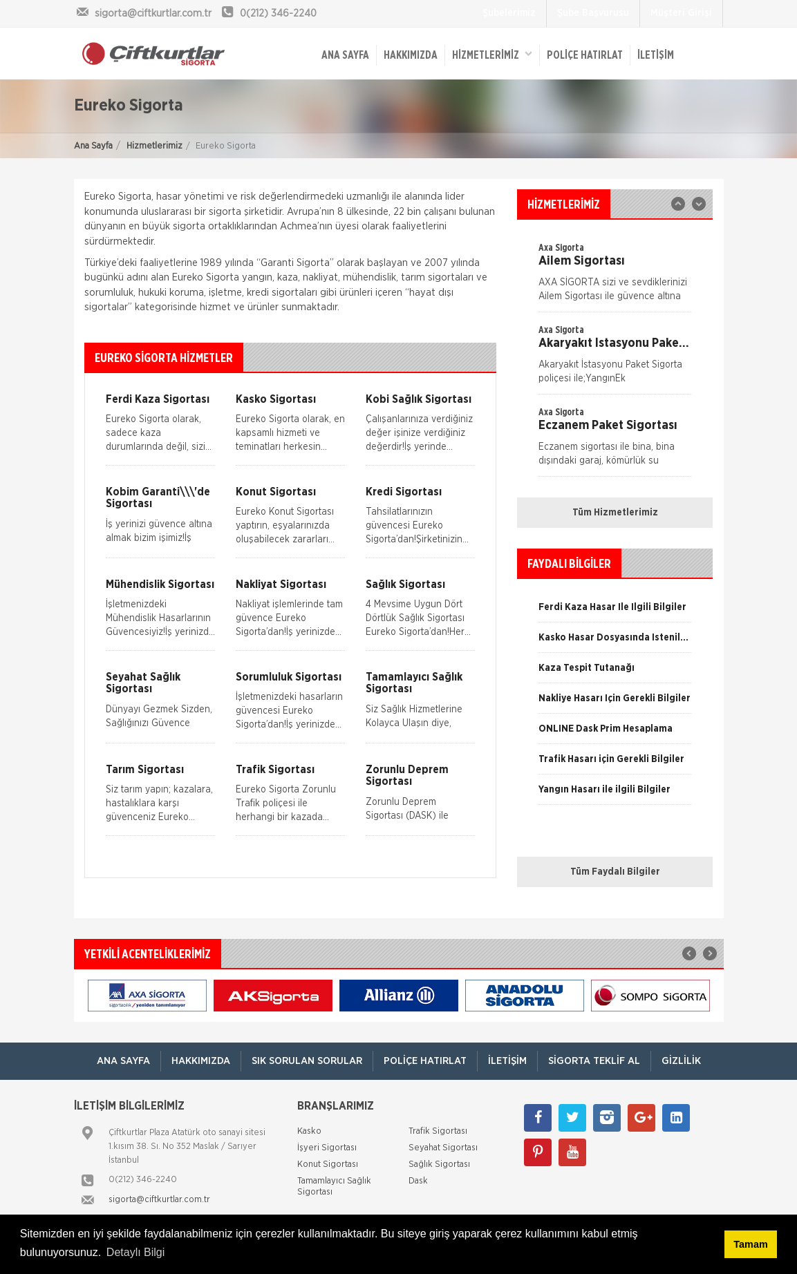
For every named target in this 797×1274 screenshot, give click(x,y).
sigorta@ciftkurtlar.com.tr (159, 1199)
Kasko (309, 1131)
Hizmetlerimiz (154, 146)
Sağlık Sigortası (439, 1164)
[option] (615, 358)
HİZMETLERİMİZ (492, 54)
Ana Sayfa (93, 146)
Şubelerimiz (509, 13)
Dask (418, 1181)
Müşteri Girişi (681, 13)
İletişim (655, 55)
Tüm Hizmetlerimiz (615, 512)
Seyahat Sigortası (443, 1147)
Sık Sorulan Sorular (307, 1061)
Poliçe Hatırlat (585, 55)
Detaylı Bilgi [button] (135, 1252)
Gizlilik (681, 1061)
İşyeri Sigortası (327, 1147)
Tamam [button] (750, 1244)
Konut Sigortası (327, 1164)
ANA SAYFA (345, 55)
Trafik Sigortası (438, 1131)
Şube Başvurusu (593, 13)
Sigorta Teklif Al (594, 1061)
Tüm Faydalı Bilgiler (615, 872)
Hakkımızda (411, 55)
